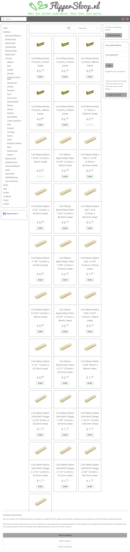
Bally (9, 66)
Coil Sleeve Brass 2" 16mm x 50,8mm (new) (90, 110)
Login (109, 65)
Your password (111, 55)
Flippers (10, 105)
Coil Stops (11, 132)
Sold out (90, 125)
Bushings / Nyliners (14, 143)
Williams (10, 62)
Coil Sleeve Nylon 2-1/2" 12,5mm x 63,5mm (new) (40, 365)
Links (9, 124)
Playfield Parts (10, 47)
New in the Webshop (13, 35)
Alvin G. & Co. (12, 98)
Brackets (10, 128)
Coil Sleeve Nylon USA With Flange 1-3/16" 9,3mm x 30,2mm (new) (40, 418)
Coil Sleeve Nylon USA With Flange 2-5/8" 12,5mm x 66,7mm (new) (90, 470)
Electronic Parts (11, 50)
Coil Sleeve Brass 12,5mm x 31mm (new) (40, 62)
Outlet (7, 170)
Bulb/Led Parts (10, 158)
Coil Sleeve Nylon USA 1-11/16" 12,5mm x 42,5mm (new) (90, 160)
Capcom (10, 86)
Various (10, 154)
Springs (10, 135)
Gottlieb (10, 69)
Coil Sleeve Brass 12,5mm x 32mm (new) (65, 62)
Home (5, 28)
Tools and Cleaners (12, 166)
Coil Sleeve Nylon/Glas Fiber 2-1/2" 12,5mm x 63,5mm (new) (65, 366)
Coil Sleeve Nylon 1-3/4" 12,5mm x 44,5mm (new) (40, 210)
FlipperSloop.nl (10, 213)
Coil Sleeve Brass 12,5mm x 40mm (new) (90, 62)
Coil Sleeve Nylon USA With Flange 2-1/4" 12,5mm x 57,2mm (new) (65, 470)
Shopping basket (113, 35)
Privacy (6, 200)
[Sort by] (82, 28)
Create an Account (114, 95)
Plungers (10, 113)
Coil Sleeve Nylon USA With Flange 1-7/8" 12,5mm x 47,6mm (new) (65, 418)
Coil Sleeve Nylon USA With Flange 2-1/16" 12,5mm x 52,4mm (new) (40, 470)
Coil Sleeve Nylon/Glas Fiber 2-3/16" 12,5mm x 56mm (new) (65, 315)
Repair (5, 185)
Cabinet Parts (10, 43)
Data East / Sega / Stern (14, 78)
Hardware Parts (11, 162)
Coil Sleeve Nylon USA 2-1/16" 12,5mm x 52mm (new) (90, 263)
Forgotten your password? (115, 71)
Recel (9, 94)
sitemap (55, 547)
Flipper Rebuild (12, 101)
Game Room (10, 173)
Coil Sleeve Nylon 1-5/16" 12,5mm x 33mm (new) (40, 158)
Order (40, 77)
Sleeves (10, 109)
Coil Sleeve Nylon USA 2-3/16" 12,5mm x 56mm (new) (90, 315)
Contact (6, 192)
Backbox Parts (10, 39)
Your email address (113, 45)
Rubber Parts (10, 54)
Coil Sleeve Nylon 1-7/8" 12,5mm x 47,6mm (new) (40, 261)
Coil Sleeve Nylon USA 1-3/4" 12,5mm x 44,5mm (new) (90, 211)
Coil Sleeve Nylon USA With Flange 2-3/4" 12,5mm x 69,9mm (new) (40, 522)
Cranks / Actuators (14, 120)
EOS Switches (12, 116)
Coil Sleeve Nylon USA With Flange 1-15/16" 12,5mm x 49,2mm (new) (90, 418)
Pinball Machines (11, 177)
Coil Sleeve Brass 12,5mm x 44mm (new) (40, 110)
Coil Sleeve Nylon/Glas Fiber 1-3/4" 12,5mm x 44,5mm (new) (65, 211)
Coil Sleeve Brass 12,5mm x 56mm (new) (65, 110)
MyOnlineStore (93, 547)
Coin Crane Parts (11, 181)
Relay (9, 147)
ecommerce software (70, 547)
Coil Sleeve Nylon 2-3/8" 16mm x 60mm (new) (90, 365)
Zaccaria (10, 73)
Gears (9, 139)
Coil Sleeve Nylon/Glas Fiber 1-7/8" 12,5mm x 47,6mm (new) (65, 263)
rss (61, 547)
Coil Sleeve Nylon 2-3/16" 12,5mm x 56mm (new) (40, 313)
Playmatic (10, 90)
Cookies (6, 204)
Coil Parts (8, 58)
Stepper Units (12, 151)
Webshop (7, 32)
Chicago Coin (12, 83)
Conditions (7, 196)
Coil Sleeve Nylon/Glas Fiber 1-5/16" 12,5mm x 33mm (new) (65, 160)
